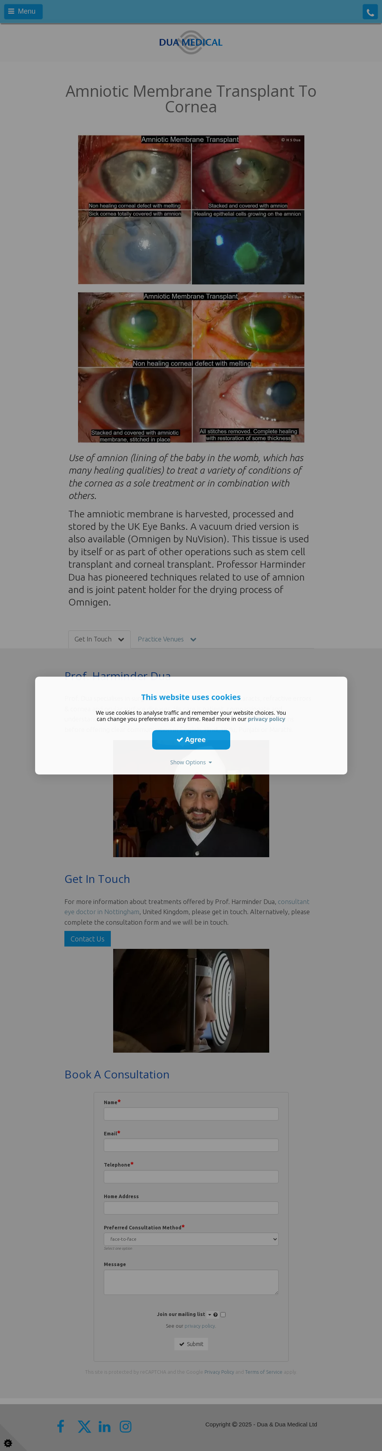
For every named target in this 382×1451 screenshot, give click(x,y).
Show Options (191, 762)
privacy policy (266, 719)
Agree (191, 739)
